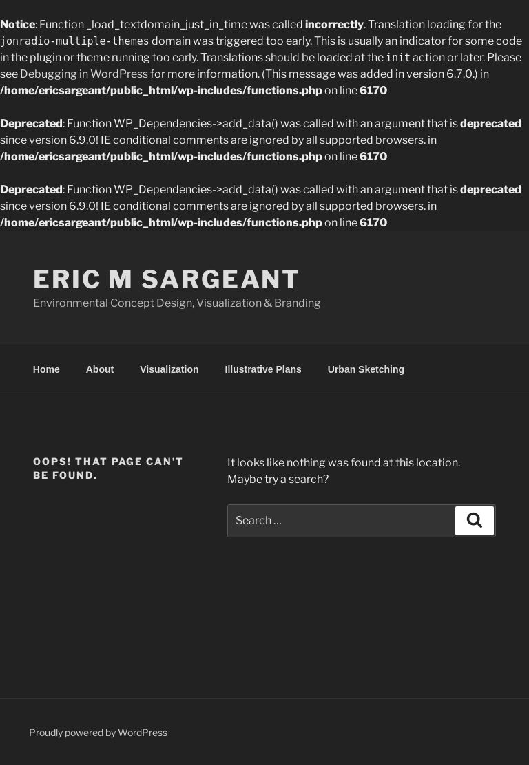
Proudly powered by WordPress (98, 732)
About (100, 369)
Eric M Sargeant (167, 279)
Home (46, 369)
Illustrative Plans (263, 369)
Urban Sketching (366, 369)
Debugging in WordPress (84, 73)
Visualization (169, 369)
